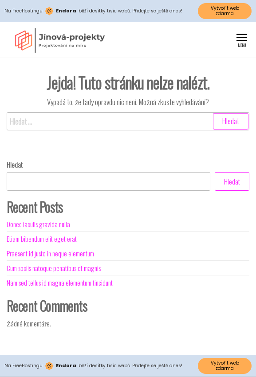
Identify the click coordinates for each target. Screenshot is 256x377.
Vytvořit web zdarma (225, 11)
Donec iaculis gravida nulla (38, 224)
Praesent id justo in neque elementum (50, 253)
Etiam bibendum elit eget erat (42, 238)
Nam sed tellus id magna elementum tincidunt (60, 282)
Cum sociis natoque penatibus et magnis (54, 268)
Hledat (15, 164)
